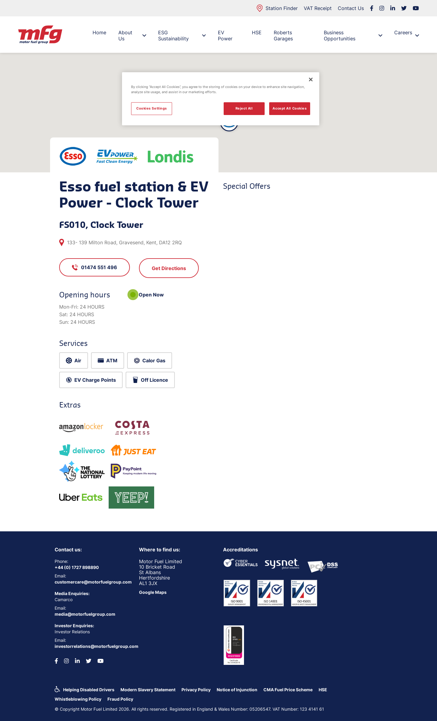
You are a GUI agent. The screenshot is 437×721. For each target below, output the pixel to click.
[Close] (310, 79)
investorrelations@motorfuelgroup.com (92, 646)
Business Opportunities (353, 35)
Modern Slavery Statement (147, 689)
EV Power (225, 35)
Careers (406, 34)
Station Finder (277, 8)
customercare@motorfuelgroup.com (92, 581)
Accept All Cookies (290, 108)
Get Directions (169, 268)
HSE (257, 32)
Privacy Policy (196, 689)
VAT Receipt (318, 8)
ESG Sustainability (182, 35)
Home (99, 32)
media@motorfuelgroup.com (85, 614)
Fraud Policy (120, 699)
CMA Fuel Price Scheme (288, 689)
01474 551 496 (94, 267)
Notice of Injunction (237, 689)
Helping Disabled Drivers (88, 689)
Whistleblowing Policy (78, 699)
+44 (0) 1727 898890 (77, 567)
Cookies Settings (151, 108)
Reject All (244, 108)
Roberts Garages (283, 35)
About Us (132, 35)
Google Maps (153, 592)
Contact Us (351, 8)
